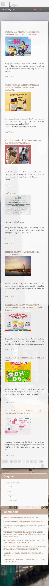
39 (41, 462)
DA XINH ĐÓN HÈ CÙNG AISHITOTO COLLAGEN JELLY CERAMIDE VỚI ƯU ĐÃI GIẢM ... (24, 307)
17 (35, 462)
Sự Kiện (9, 491)
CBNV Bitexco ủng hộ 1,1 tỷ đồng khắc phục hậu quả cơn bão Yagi (23, 521)
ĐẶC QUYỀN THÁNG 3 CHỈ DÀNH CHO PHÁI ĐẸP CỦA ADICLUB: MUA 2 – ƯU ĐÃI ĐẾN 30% (23, 541)
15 (27, 462)
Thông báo (10, 496)
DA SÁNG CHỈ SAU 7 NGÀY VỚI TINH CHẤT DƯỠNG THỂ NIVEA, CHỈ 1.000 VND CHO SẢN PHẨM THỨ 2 (24, 548)
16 (31, 462)
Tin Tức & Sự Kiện (13, 482)
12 (15, 462)
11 (12, 462)
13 (19, 462)
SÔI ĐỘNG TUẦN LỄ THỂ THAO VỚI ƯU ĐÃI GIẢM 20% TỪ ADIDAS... (23, 141)
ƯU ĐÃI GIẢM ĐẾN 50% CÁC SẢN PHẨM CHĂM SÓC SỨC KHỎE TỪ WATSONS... (22, 33)
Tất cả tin (10, 487)
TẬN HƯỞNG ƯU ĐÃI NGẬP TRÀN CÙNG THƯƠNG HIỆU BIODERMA (23, 412)
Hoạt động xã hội (12, 500)
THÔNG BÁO (11, 193)
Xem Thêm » (9, 76)
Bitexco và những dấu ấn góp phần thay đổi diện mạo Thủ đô (21, 517)
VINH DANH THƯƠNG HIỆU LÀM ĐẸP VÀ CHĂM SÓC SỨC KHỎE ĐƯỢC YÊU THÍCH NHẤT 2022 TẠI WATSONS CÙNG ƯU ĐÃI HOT (24, 534)
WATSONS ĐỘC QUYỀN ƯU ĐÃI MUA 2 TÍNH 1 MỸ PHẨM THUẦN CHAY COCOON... (22, 87)
